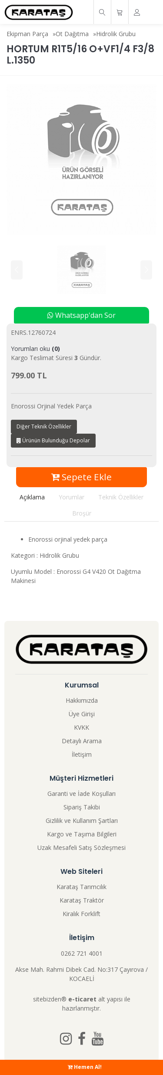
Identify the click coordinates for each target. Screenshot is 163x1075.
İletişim (82, 754)
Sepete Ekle (81, 477)
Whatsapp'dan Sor (81, 315)
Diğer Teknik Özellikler (44, 426)
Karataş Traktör (82, 900)
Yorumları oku (35, 348)
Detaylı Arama (82, 741)
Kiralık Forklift (81, 914)
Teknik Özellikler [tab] (120, 497)
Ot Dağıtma (72, 34)
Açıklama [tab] (32, 497)
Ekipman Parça (27, 34)
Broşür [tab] (81, 513)
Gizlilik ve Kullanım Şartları (82, 820)
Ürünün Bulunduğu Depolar (53, 440)
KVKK (81, 727)
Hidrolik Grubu (116, 34)
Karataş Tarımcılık (81, 887)
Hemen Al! (85, 1067)
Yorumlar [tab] (71, 497)
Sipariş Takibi (81, 807)
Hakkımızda (82, 700)
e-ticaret (82, 999)
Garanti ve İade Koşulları (81, 793)
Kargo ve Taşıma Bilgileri (81, 834)
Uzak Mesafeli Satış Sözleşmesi (81, 847)
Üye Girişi (82, 714)
